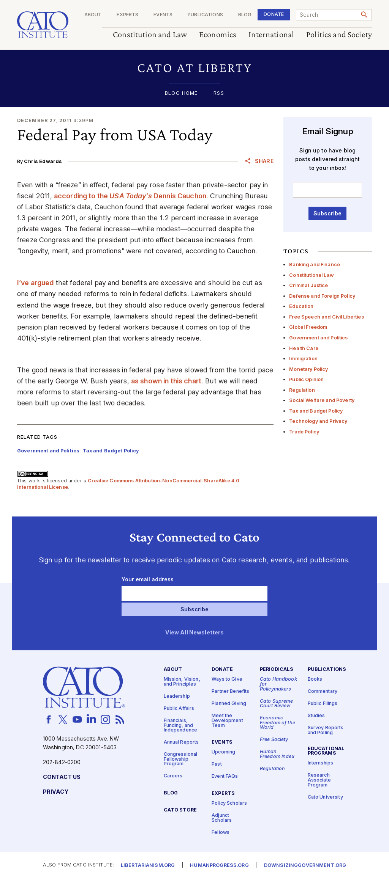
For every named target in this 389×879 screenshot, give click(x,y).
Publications (205, 15)
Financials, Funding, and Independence (181, 725)
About (93, 15)
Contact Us (62, 777)
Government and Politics (318, 338)
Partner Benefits (230, 691)
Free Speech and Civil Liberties (326, 317)
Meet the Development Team (227, 720)
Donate (274, 14)
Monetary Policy (308, 369)
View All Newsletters (194, 633)
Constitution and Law (150, 34)
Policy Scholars (229, 803)
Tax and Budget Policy (316, 411)
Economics (217, 34)
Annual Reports (181, 742)
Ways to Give (227, 679)
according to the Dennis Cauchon (130, 196)
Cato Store (180, 810)
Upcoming (223, 752)
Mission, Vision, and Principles (182, 682)
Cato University (325, 797)
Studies (316, 715)
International (271, 34)
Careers (173, 776)
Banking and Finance (314, 264)
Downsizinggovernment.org (305, 865)
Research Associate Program (319, 780)
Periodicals (277, 669)
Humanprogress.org (219, 865)
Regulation (302, 390)
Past (217, 764)
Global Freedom (308, 327)
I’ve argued (35, 283)
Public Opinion (306, 379)
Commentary (322, 691)
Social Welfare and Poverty (321, 400)
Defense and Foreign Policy (322, 296)
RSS (218, 93)
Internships (321, 763)
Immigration (303, 358)
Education (301, 306)
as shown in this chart (166, 381)
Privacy (55, 792)
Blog (245, 15)
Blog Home (181, 93)
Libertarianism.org (148, 865)
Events (162, 15)
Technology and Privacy (318, 421)
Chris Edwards (43, 161)
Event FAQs (225, 776)
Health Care (303, 348)
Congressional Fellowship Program (181, 759)
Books (315, 679)
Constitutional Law (311, 275)
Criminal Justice (308, 285)
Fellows (220, 832)
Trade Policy (304, 432)
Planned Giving (229, 703)
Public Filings (323, 703)
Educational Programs (326, 751)
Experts (127, 15)
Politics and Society (339, 34)
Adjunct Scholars (222, 818)
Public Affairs (179, 708)
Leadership (177, 696)
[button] (194, 68)
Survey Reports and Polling (326, 730)
